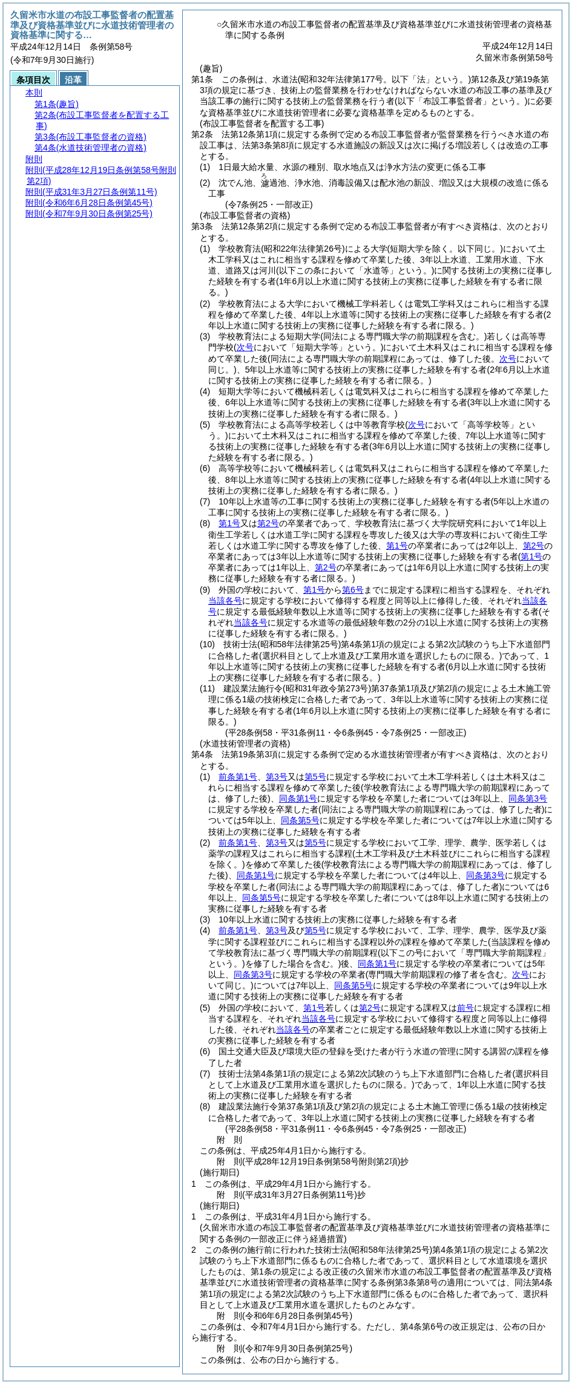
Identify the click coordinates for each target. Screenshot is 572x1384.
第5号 (315, 777)
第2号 (268, 523)
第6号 (353, 590)
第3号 (277, 777)
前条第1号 (238, 777)
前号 (465, 1008)
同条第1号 (298, 798)
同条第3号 (527, 798)
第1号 (229, 523)
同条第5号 (300, 820)
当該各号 (225, 601)
